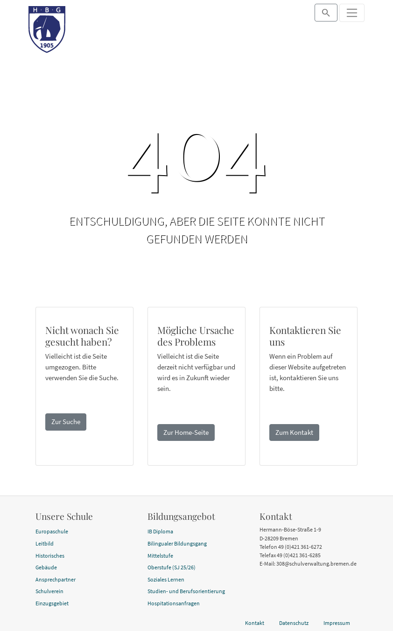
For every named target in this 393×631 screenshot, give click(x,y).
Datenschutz (294, 622)
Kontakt (254, 622)
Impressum (336, 622)
